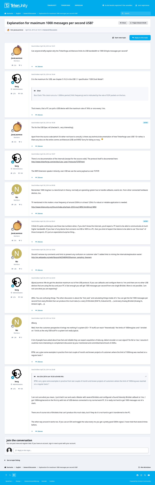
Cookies (52, 481)
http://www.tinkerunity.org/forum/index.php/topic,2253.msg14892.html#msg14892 (63, 207)
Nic (16, 197)
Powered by (140, 481)
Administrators (17, 89)
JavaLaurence (18, 30)
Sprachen (9, 481)
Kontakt (44, 481)
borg (17, 86)
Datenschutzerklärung (31, 481)
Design (19, 481)
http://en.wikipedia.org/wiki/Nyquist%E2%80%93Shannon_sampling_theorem (61, 257)
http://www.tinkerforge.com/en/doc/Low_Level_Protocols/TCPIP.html (58, 162)
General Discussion (50, 30)
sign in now (53, 443)
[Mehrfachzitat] (32, 66)
